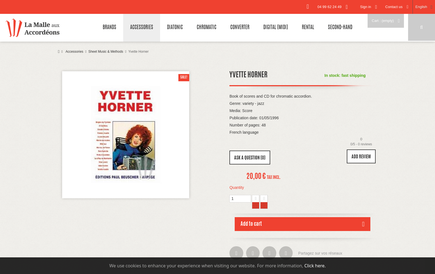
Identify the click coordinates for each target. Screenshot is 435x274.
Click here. (315, 266)
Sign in (365, 7)
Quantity (236, 187)
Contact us (393, 7)
